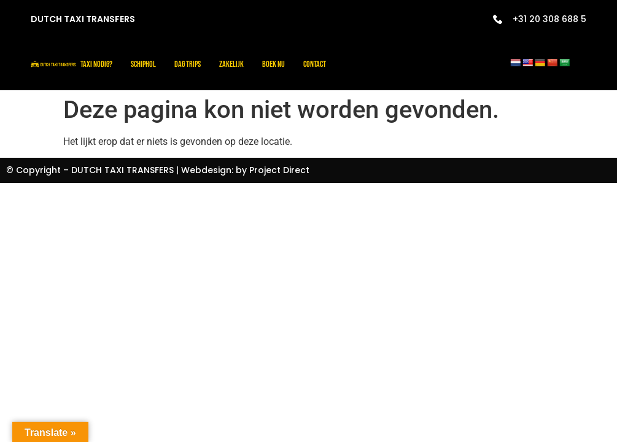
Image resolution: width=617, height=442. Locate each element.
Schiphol (143, 64)
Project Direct (279, 170)
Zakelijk (231, 64)
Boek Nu (273, 64)
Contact (314, 64)
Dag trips (187, 64)
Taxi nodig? (96, 64)
